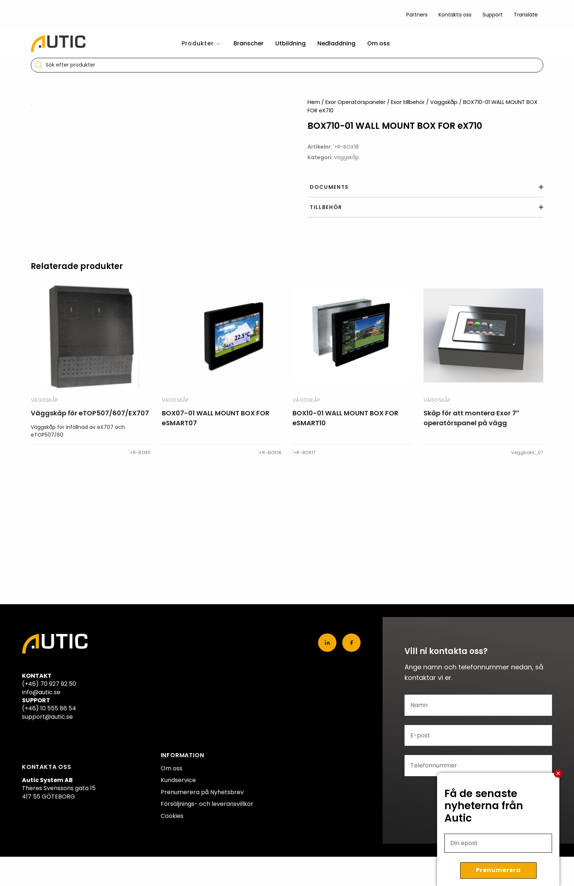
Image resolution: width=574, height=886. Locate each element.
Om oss (378, 43)
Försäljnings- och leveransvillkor (207, 804)
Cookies (172, 816)
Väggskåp (444, 102)
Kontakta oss (455, 14)
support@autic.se (47, 717)
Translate (526, 14)
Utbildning (290, 43)
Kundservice (178, 780)
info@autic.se (41, 692)
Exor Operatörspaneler (355, 102)
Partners (417, 14)
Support (492, 14)
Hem (314, 102)
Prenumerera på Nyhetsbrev (202, 792)
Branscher (249, 43)
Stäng (558, 773)
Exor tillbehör (408, 102)
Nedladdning (336, 43)
